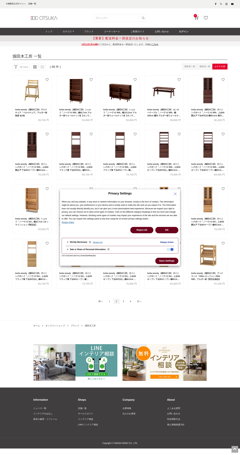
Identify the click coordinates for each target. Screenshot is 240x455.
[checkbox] (170, 249)
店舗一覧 (82, 414)
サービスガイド (86, 419)
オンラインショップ (56, 331)
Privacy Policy (68, 222)
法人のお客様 (129, 419)
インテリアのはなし (43, 419)
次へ (141, 306)
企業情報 (127, 414)
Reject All (141, 230)
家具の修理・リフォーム (46, 425)
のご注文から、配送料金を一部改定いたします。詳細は (120, 46)
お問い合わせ (174, 419)
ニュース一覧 (40, 414)
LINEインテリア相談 (89, 431)
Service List (97, 242)
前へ (98, 306)
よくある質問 (174, 414)
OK (167, 230)
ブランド (77, 331)
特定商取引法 (174, 425)
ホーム (36, 331)
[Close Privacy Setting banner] (175, 194)
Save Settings (166, 260)
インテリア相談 (86, 425)
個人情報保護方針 (176, 431)
